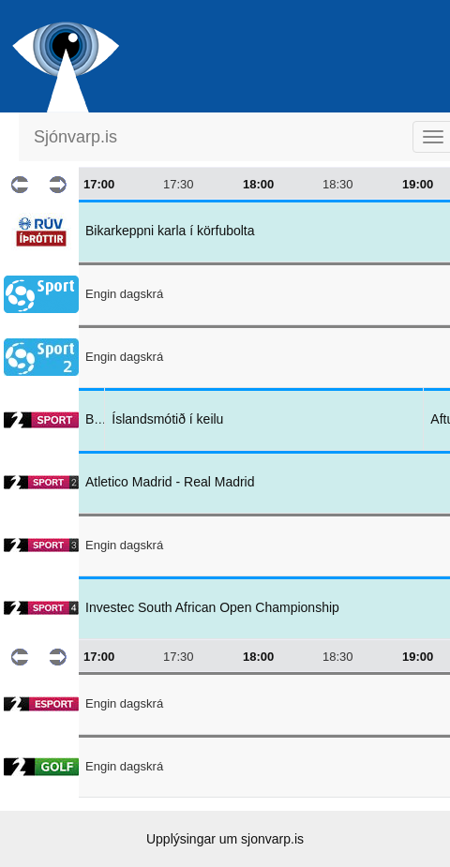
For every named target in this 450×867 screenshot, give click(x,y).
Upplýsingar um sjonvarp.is (225, 838)
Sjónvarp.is (75, 136)
